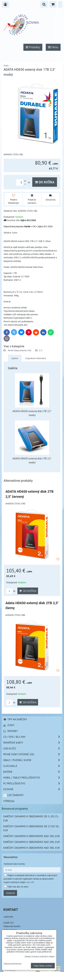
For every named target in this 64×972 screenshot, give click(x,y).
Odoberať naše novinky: (14, 863)
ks (10, 591)
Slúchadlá (32, 766)
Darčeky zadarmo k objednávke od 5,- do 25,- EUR (31, 818)
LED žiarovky (13, 795)
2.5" (41, 350)
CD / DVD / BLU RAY (32, 737)
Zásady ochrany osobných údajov (40, 956)
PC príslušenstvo (32, 783)
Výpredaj (8, 801)
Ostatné (32, 789)
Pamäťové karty (32, 742)
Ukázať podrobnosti (12, 964)
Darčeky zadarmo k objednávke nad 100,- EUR (31, 836)
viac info (30, 882)
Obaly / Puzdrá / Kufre (32, 760)
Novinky (10, 731)
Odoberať (10, 892)
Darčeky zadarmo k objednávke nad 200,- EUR (31, 842)
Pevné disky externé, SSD (19, 350)
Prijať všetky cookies (43, 965)
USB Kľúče (32, 748)
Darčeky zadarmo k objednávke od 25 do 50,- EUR (31, 828)
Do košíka (44, 182)
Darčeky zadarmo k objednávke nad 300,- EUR (31, 847)
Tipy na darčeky (15, 719)
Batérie (32, 772)
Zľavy (8, 725)
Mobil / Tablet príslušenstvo (32, 777)
